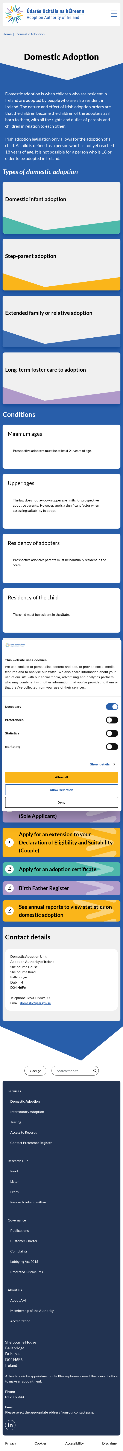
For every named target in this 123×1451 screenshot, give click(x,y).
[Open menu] (114, 14)
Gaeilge (35, 1071)
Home (7, 34)
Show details (100, 764)
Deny (61, 802)
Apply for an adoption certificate (57, 869)
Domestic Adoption (30, 34)
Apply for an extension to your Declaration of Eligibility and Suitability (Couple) (66, 842)
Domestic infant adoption (35, 199)
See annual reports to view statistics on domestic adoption (65, 910)
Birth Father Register (44, 888)
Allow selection (61, 790)
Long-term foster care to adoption (45, 369)
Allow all (61, 777)
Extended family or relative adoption (48, 312)
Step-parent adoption (30, 256)
